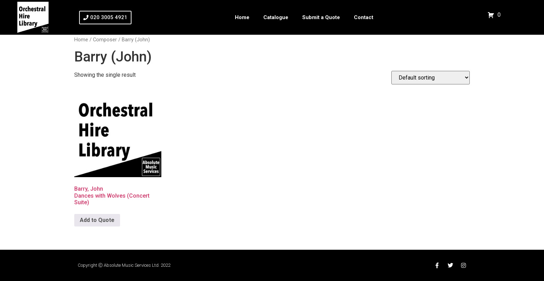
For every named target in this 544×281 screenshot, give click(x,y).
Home (242, 17)
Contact (363, 17)
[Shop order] (430, 77)
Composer (105, 39)
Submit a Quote (321, 17)
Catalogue (275, 17)
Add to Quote (97, 220)
